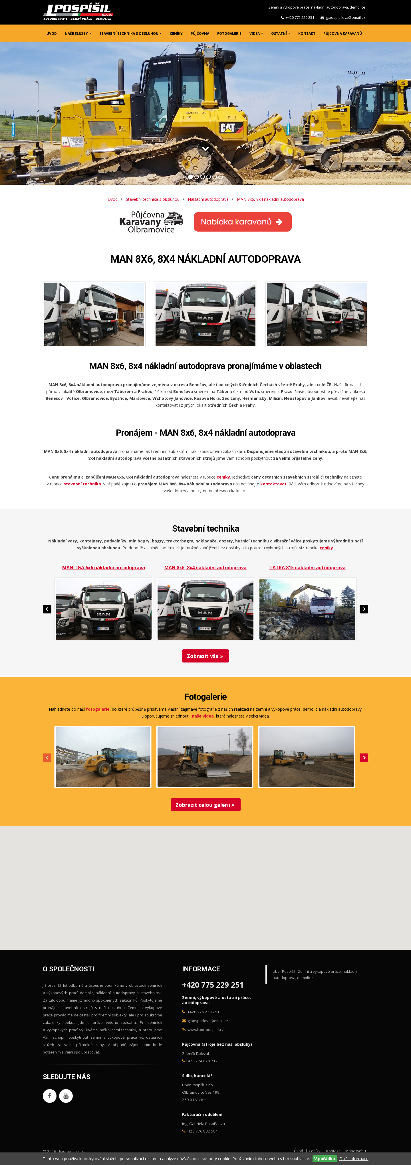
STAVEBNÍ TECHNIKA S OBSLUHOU (128, 33)
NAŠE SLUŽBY (76, 33)
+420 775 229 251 (300, 17)
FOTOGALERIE (229, 33)
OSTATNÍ (279, 33)
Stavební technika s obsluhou (153, 199)
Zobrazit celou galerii (206, 804)
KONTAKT (306, 33)
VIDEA (254, 33)
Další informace (353, 1158)
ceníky (326, 547)
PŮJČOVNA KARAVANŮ (342, 33)
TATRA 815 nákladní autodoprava (307, 567)
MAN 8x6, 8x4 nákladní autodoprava (270, 199)
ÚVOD (52, 33)
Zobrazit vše (205, 656)
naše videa (203, 716)
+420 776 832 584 (202, 1131)
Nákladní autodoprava (208, 199)
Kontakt (333, 1150)
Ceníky (315, 1150)
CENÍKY (176, 33)
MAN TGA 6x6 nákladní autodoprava (103, 567)
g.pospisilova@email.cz (345, 17)
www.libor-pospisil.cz (206, 1029)
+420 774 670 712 (202, 1060)
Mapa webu (355, 1150)
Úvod (113, 199)
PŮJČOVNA (200, 33)
